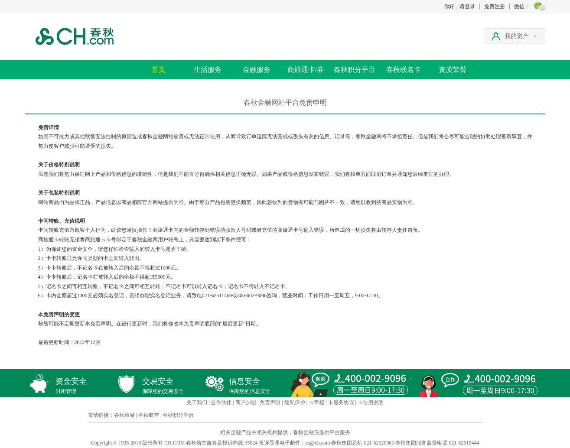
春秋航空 (148, 415)
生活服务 (207, 69)
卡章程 (316, 402)
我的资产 (521, 36)
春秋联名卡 (403, 69)
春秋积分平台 (354, 69)
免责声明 (270, 402)
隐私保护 (294, 402)
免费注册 (494, 6)
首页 (159, 69)
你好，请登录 (459, 6)
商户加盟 (245, 402)
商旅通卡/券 (305, 69)
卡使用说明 (371, 402)
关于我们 (196, 402)
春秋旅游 (124, 415)
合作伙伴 (221, 402)
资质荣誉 (452, 69)
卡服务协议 (341, 402)
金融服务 (256, 69)
